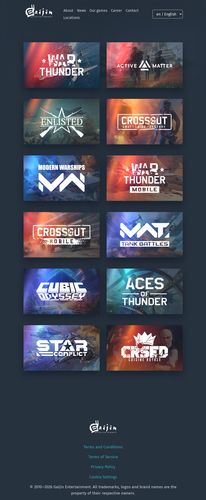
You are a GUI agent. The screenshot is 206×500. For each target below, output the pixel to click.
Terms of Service (103, 457)
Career (116, 10)
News (81, 10)
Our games (98, 10)
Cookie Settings (103, 477)
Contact (132, 10)
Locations (71, 17)
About (68, 10)
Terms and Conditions (103, 447)
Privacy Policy (103, 466)
